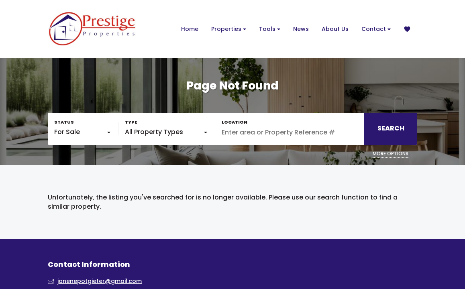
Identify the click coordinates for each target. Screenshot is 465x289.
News (301, 29)
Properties (228, 29)
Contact (376, 29)
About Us (335, 29)
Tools (269, 29)
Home (189, 29)
